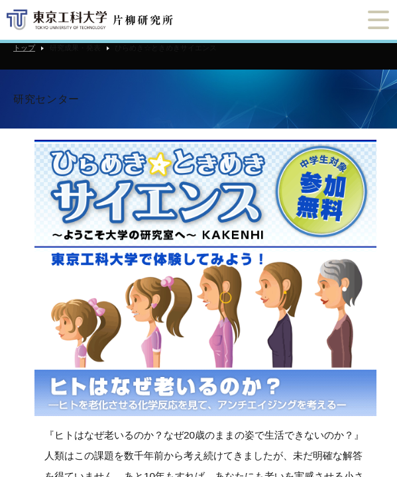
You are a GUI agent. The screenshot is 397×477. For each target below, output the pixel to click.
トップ (24, 48)
